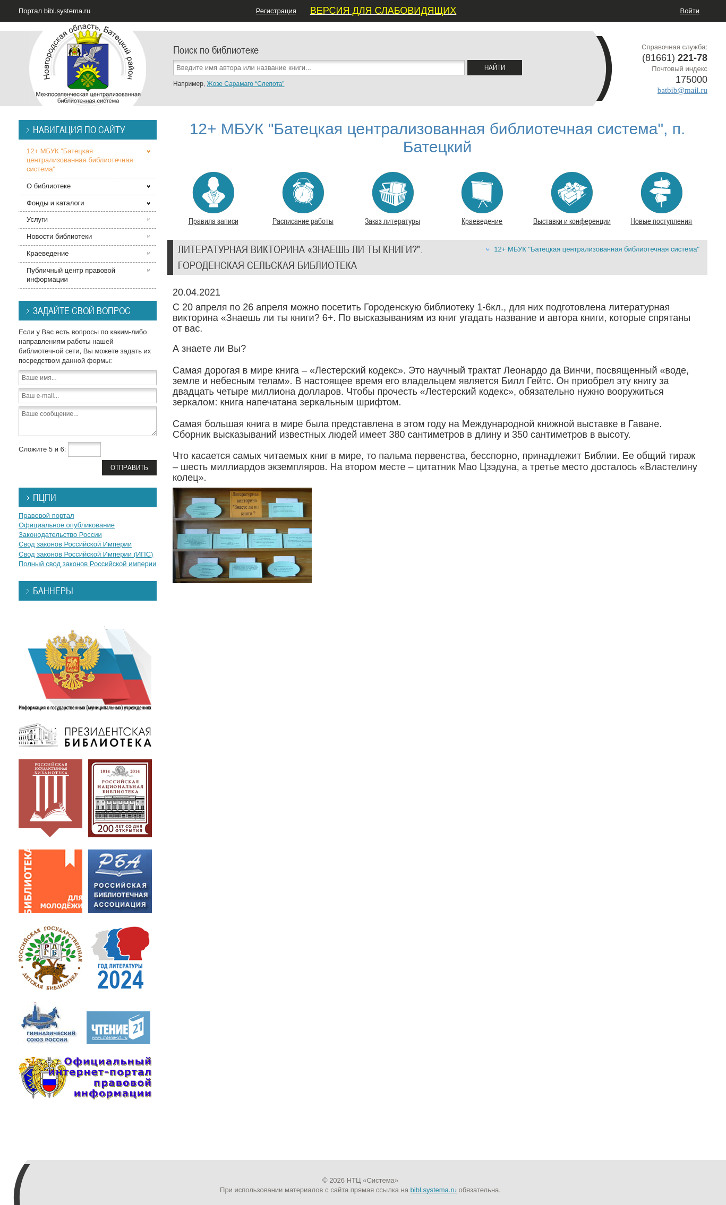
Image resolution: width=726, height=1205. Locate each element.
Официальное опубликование (67, 525)
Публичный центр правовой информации (71, 274)
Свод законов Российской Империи (75, 544)
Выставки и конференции (572, 199)
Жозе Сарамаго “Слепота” (245, 84)
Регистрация (276, 11)
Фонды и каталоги (55, 203)
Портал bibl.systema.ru (54, 11)
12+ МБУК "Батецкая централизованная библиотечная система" (596, 249)
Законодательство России (60, 535)
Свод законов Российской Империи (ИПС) (86, 554)
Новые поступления (661, 199)
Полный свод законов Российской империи (87, 564)
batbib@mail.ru (682, 90)
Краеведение (482, 199)
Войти (689, 11)
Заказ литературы (392, 199)
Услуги (37, 219)
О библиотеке (49, 186)
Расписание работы (303, 199)
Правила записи (213, 199)
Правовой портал (46, 515)
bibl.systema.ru (434, 1190)
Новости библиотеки (59, 236)
